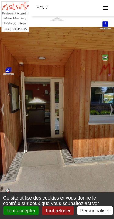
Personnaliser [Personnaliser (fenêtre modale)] (95, 210)
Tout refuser (58, 210)
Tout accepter (21, 210)
